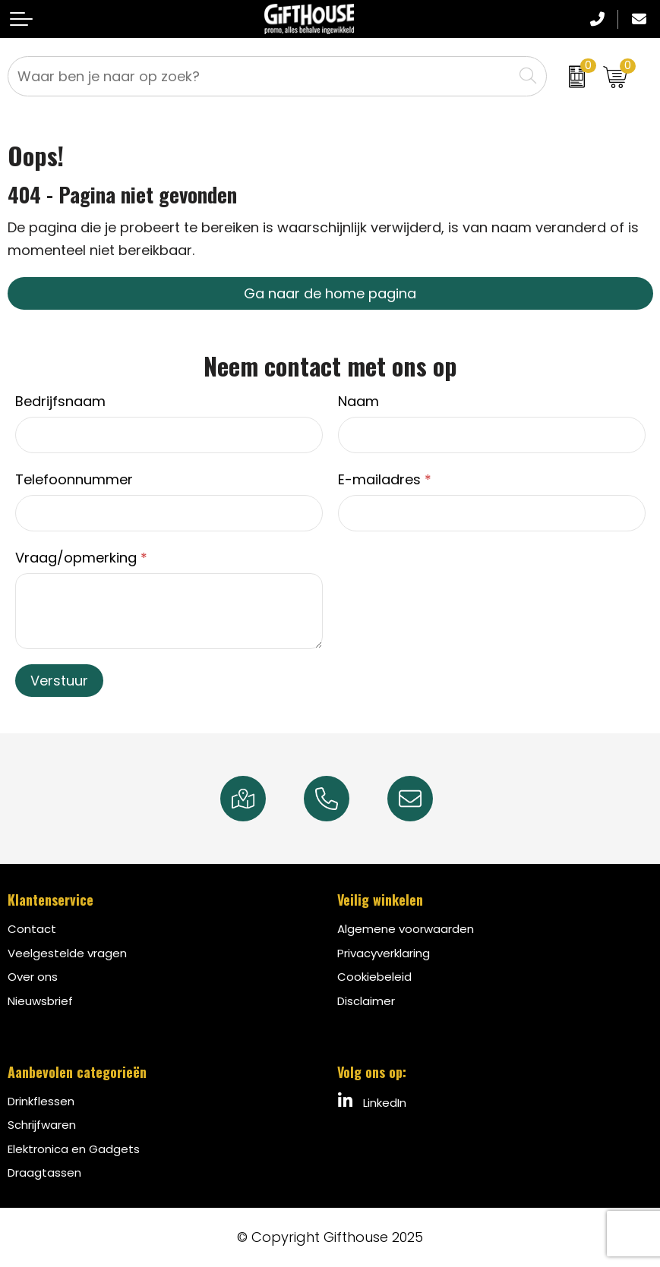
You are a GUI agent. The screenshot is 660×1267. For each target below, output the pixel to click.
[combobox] (261, 76)
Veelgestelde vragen (67, 953)
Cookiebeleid (374, 977)
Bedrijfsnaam (60, 401)
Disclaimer (366, 1001)
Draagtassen (44, 1172)
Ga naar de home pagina (330, 293)
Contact (32, 929)
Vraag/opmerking (81, 557)
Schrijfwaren (42, 1125)
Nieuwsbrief (40, 1001)
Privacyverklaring (383, 953)
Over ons (33, 977)
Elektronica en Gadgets (74, 1149)
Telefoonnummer (74, 479)
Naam (358, 401)
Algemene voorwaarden (405, 929)
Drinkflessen (41, 1101)
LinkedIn (371, 1101)
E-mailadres (384, 479)
